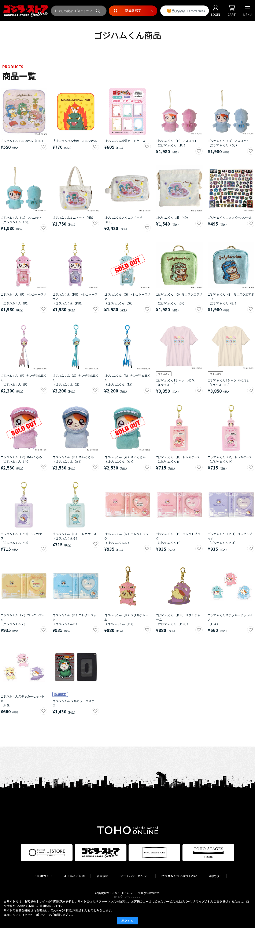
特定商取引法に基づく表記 (179, 876)
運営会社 (215, 876)
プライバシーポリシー (135, 876)
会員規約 (102, 876)
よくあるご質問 (74, 876)
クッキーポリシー (36, 915)
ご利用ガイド (43, 876)
